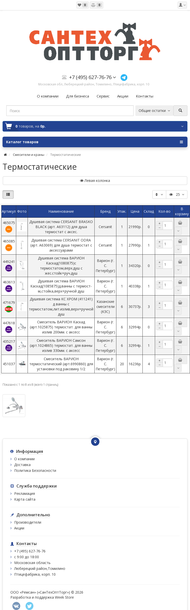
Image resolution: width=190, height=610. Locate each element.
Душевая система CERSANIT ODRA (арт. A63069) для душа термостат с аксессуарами (61, 245)
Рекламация (24, 493)
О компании (24, 458)
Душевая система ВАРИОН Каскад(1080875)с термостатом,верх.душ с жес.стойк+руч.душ (61, 266)
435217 (9, 345)
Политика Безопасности (35, 470)
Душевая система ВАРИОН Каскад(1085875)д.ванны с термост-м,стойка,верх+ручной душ (61, 286)
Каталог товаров (94, 141)
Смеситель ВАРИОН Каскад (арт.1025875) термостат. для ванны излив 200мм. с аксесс (61, 327)
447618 (9, 327)
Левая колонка (95, 180)
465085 (9, 245)
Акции (19, 528)
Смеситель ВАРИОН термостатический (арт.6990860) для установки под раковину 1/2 (61, 363)
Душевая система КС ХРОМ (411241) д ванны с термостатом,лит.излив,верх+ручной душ (61, 306)
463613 (9, 286)
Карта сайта (24, 499)
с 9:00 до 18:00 (26, 556)
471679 (9, 306)
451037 (9, 363)
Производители (27, 522)
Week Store (64, 597)
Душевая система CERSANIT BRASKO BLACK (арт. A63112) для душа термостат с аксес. (61, 226)
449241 (9, 265)
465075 (9, 226)
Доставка (22, 464)
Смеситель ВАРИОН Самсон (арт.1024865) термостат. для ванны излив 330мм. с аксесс (61, 345)
